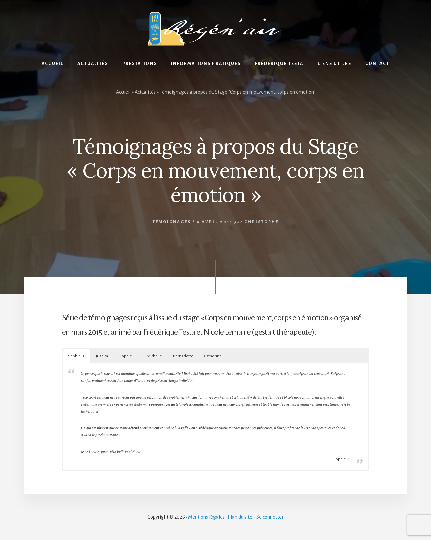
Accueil (123, 92)
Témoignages (172, 222)
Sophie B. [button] (76, 356)
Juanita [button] (102, 356)
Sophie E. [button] (127, 356)
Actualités (145, 92)
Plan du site (240, 517)
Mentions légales (206, 517)
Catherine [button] (213, 356)
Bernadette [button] (183, 356)
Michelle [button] (154, 356)
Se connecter (270, 517)
